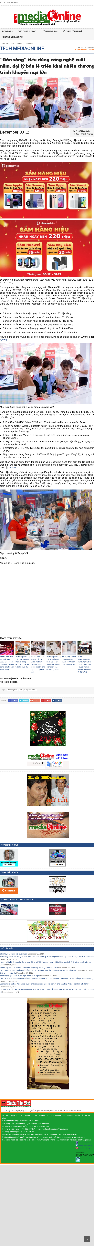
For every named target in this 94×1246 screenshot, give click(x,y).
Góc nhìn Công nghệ (72, 31)
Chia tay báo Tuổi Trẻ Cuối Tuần (13, 954)
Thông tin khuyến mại (12, 36)
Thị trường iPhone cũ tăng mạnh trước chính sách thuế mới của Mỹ (69, 660)
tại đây (3, 339)
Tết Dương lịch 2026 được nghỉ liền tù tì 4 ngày (20, 976)
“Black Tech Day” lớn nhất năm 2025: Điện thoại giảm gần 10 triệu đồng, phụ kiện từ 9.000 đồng (7, 663)
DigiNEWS (7, 32)
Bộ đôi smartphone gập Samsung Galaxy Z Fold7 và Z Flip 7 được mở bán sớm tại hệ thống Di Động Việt (84, 664)
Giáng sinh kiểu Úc (8, 973)
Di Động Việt (12, 690)
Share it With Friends (83, 134)
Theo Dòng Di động (28, 32)
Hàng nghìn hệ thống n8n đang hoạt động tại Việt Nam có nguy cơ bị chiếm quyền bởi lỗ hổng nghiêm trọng (45, 962)
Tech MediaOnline (11, 3)
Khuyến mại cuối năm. (28, 690)
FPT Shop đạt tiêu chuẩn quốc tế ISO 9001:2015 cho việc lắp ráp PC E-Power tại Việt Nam (38, 970)
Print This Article (81, 131)
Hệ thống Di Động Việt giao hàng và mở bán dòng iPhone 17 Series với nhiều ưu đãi (22, 662)
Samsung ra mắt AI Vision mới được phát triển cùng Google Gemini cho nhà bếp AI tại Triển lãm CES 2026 (44, 984)
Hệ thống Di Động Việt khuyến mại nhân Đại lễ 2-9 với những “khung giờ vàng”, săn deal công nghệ (53, 663)
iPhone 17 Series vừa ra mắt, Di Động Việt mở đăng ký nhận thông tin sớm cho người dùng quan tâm (38, 664)
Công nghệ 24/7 (50, 31)
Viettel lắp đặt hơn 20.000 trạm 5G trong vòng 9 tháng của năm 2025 (29, 967)
